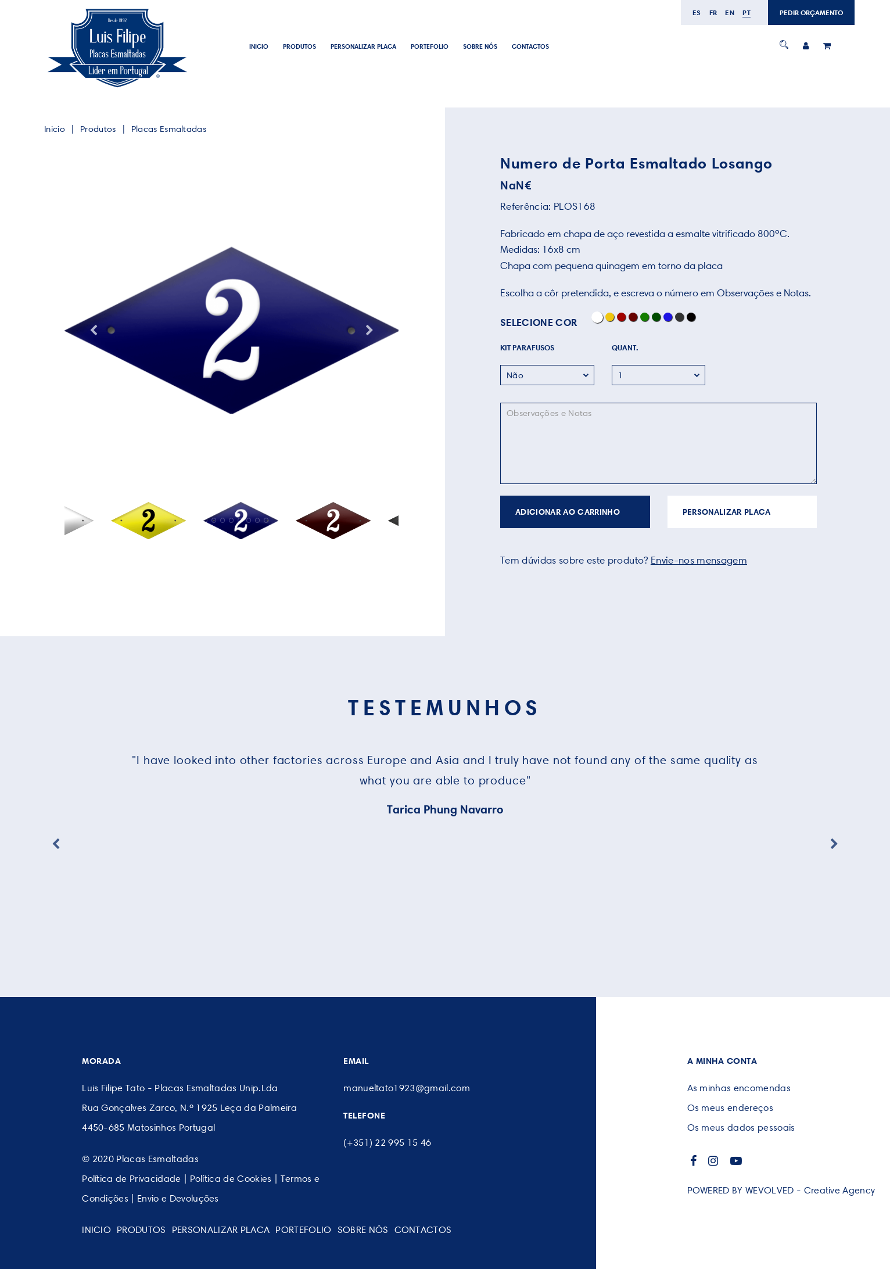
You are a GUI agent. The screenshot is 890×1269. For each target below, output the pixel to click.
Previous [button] (93, 330)
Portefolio (429, 46)
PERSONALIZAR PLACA (363, 46)
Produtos (299, 46)
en (729, 12)
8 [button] (257, 520)
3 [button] (214, 520)
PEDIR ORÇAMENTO (811, 12)
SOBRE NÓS (480, 46)
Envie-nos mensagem (699, 560)
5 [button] (231, 520)
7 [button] (249, 520)
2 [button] (205, 520)
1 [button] (196, 520)
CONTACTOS (530, 46)
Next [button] (369, 330)
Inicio (258, 46)
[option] (231, 330)
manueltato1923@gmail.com (406, 1088)
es (696, 12)
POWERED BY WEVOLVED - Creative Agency (781, 1190)
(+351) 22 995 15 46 (387, 1142)
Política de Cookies (231, 1178)
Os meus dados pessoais (741, 1127)
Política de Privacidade (131, 1178)
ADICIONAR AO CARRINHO (567, 512)
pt (746, 12)
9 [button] (266, 520)
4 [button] (222, 520)
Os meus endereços (730, 1107)
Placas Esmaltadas (168, 129)
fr (713, 12)
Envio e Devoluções (178, 1198)
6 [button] (240, 520)
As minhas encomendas (739, 1088)
